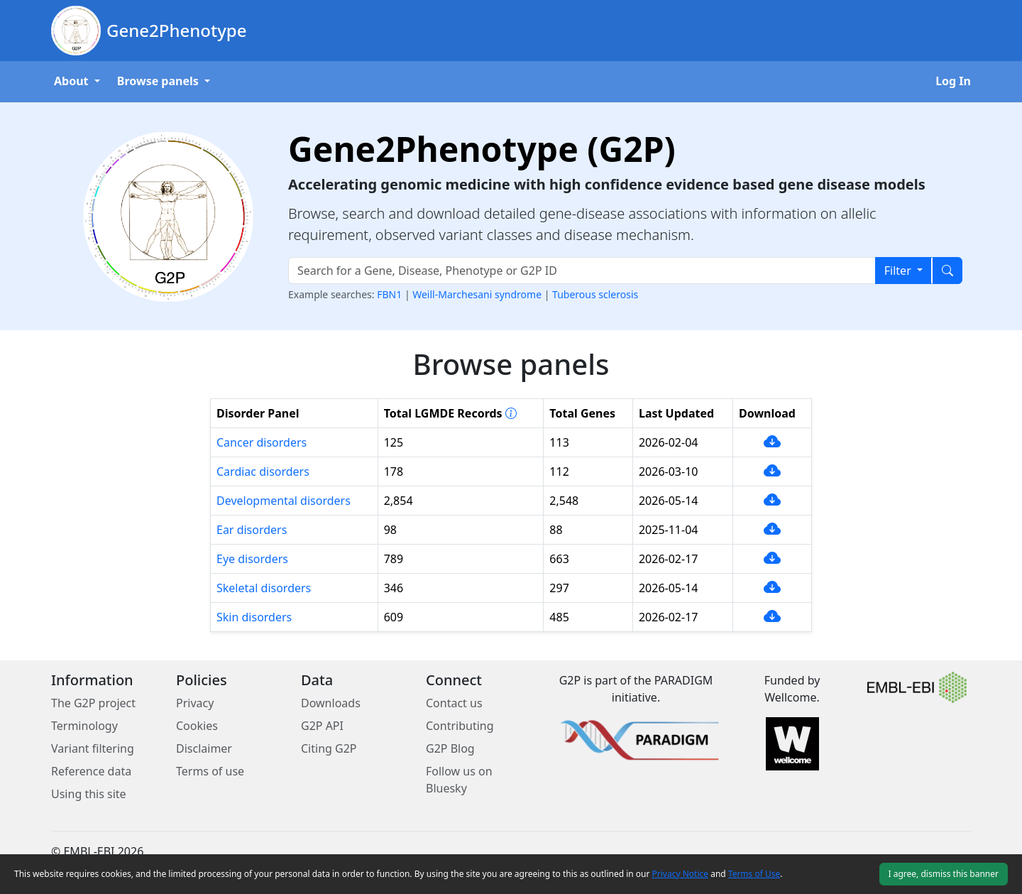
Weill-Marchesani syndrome (478, 294)
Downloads (331, 703)
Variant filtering (92, 748)
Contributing (460, 726)
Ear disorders (251, 530)
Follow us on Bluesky (459, 779)
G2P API (322, 726)
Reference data (91, 771)
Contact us (454, 703)
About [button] (73, 81)
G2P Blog (450, 748)
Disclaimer (204, 748)
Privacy (195, 703)
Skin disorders (254, 617)
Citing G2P (329, 748)
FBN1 (391, 294)
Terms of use (210, 771)
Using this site (88, 794)
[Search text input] (582, 270)
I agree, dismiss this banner (944, 874)
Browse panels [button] (159, 81)
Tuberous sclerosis (595, 294)
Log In (953, 81)
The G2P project (93, 703)
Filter (899, 270)
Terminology (84, 726)
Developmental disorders (283, 500)
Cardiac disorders (262, 471)
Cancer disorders (261, 442)
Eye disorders (252, 559)
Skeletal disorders (263, 588)
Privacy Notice (680, 874)
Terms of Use (754, 874)
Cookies (197, 726)
